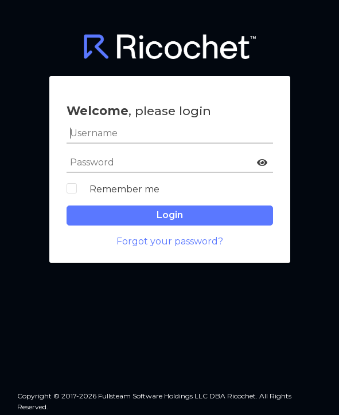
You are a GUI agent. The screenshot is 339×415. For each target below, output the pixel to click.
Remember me (124, 189)
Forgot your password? (169, 241)
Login (170, 215)
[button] (262, 162)
